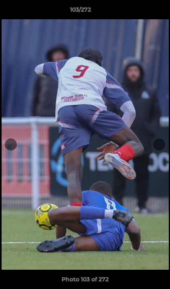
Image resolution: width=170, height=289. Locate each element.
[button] (141, 11)
